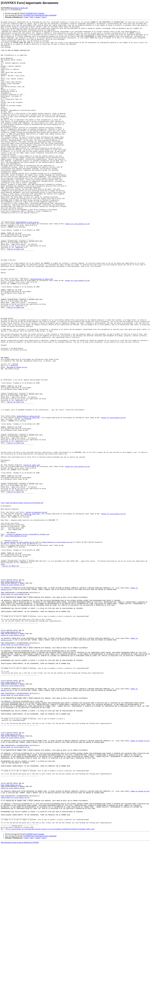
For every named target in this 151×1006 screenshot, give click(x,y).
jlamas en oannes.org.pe (139, 885)
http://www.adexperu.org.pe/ (16, 639)
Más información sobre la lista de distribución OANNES (20, 1004)
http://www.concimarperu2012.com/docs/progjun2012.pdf (22, 599)
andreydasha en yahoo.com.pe (27, 262)
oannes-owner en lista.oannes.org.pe (15, 709)
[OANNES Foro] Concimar (35, 13)
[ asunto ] (37, 17)
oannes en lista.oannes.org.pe (77, 264)
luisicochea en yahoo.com (19, 8)
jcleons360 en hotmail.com (39, 637)
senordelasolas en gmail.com (41, 331)
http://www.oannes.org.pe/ (11, 694)
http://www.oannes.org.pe (10, 754)
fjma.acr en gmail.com (15, 295)
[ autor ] (44, 17)
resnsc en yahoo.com (31, 497)
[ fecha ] (26, 17)
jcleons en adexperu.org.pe (36, 610)
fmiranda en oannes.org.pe (17, 436)
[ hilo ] (32, 17)
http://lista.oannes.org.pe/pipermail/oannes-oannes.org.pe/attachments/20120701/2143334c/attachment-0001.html (50, 991)
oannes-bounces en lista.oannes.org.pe (19, 646)
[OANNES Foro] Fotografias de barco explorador (40, 15)
